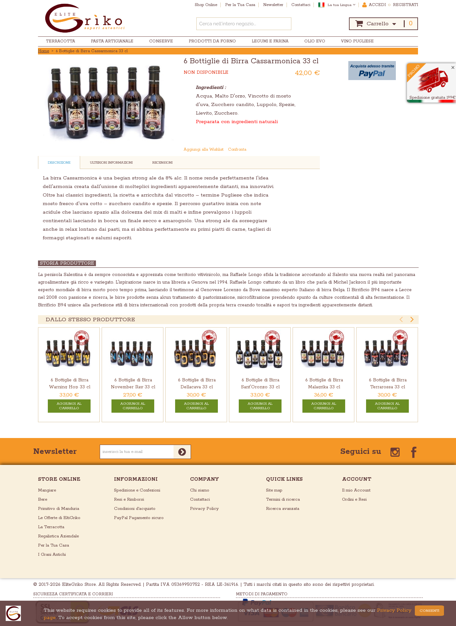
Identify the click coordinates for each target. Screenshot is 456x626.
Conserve (161, 41)
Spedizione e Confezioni (137, 490)
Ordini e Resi (354, 499)
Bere (42, 499)
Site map (274, 490)
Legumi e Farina (270, 41)
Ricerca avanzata (282, 508)
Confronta (237, 149)
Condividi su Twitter (316, 150)
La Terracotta (51, 527)
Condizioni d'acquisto (134, 508)
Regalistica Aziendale (58, 536)
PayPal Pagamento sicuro (139, 518)
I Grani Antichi (52, 554)
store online (59, 479)
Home (43, 51)
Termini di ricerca (283, 499)
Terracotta (60, 41)
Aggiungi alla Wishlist (204, 149)
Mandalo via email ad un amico (290, 150)
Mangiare (47, 490)
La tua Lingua (341, 5)
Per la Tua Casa (53, 545)
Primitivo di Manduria (58, 508)
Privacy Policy (204, 508)
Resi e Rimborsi (129, 499)
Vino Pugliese (357, 41)
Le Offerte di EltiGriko (59, 518)
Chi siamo (199, 490)
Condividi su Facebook (303, 150)
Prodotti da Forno (212, 41)
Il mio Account (356, 490)
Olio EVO (314, 41)
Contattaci (200, 499)
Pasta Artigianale (112, 41)
